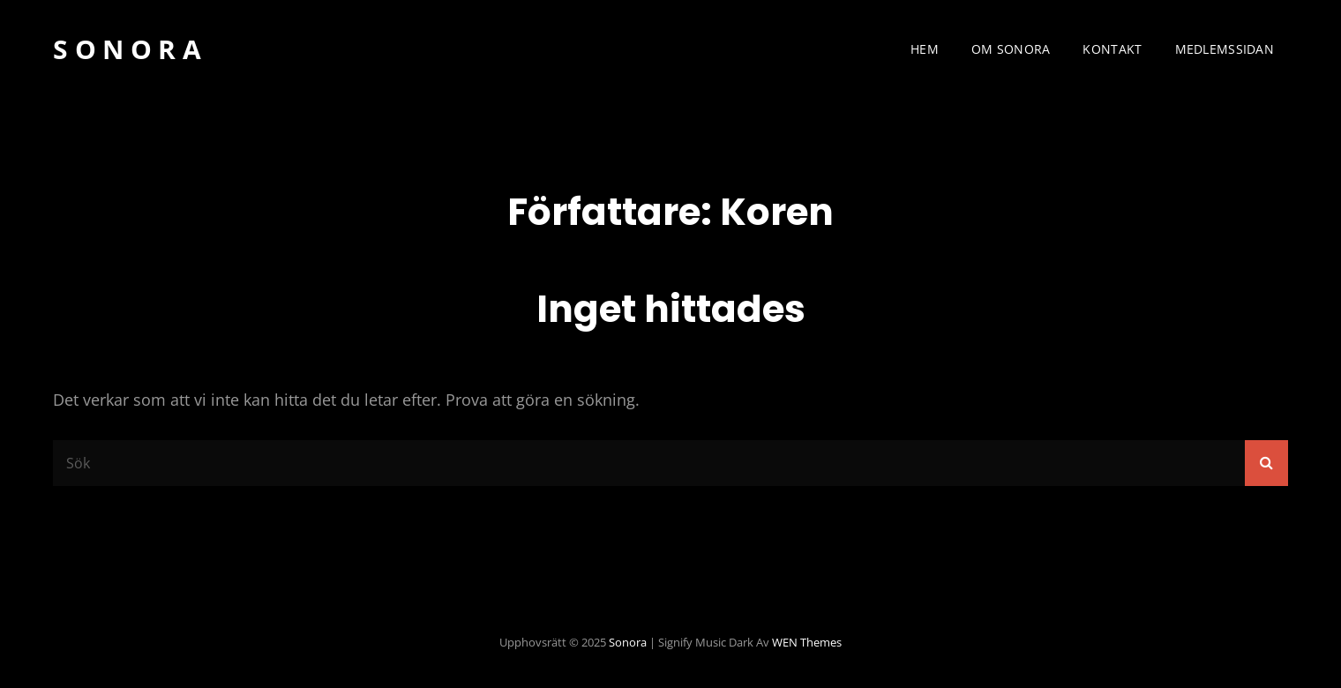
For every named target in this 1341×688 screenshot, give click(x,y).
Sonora (130, 49)
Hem (924, 49)
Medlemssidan (1224, 49)
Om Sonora (1011, 49)
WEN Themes (807, 642)
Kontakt (1112, 49)
